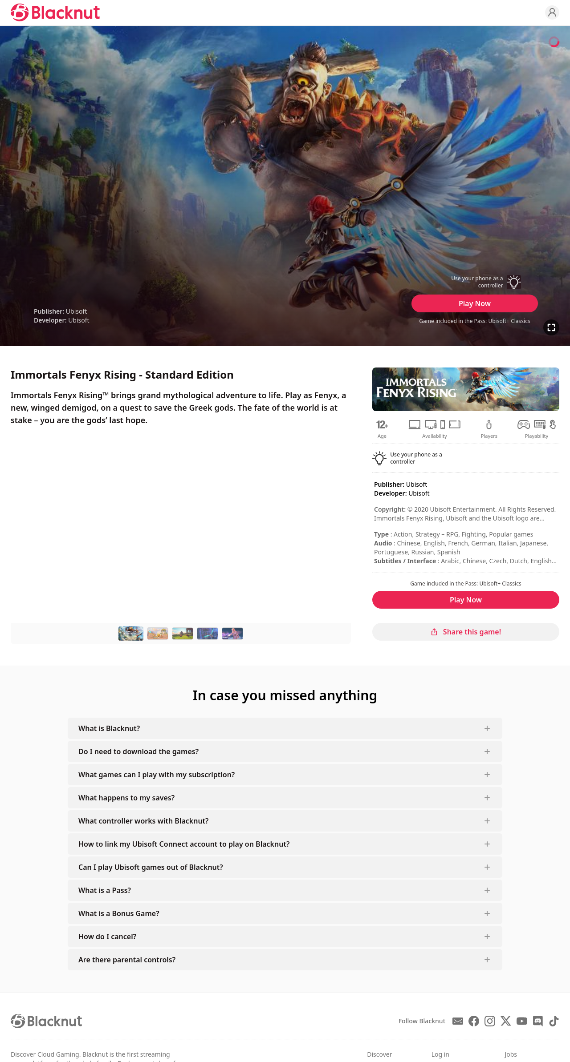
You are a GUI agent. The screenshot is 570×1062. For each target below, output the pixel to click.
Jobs (511, 1054)
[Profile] (552, 12)
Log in (440, 1054)
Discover (379, 1054)
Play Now (475, 303)
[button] (474, 282)
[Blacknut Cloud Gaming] (55, 12)
